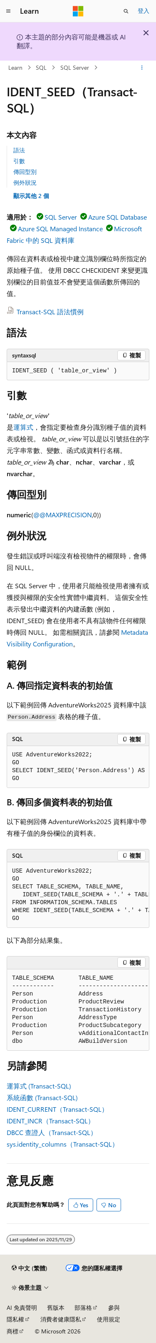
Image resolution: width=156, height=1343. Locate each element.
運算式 (23, 427)
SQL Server (74, 67)
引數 (19, 161)
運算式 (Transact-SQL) (39, 1085)
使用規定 (108, 1319)
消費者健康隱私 (60, 1319)
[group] (78, 767)
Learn (15, 67)
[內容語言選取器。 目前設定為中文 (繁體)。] (29, 1268)
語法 (19, 150)
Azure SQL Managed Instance (60, 228)
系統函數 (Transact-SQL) (42, 1097)
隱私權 (15, 1319)
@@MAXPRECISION (62, 514)
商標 (12, 1331)
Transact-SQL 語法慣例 (50, 311)
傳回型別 (25, 172)
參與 (114, 1307)
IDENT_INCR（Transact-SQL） (50, 1120)
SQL (41, 67)
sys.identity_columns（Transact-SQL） (63, 1144)
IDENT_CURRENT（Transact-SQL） (57, 1109)
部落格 (83, 1307)
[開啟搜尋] (126, 11)
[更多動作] (142, 67)
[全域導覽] (8, 11)
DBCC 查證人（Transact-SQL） (52, 1132)
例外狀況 (25, 182)
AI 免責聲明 (22, 1307)
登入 (143, 11)
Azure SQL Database (117, 217)
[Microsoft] (78, 11)
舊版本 (55, 1307)
